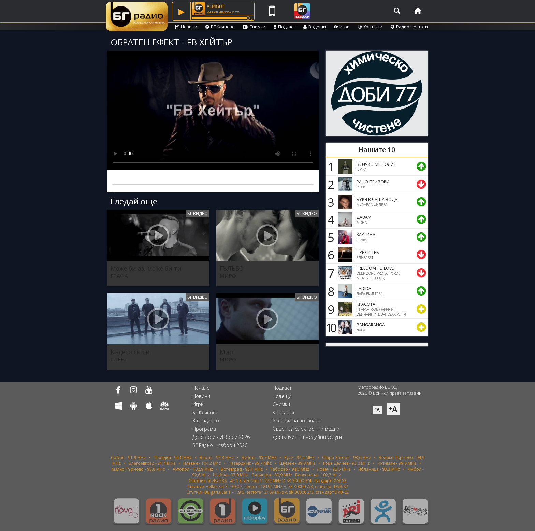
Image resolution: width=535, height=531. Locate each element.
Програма (204, 429)
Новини (186, 27)
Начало (201, 388)
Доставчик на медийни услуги (307, 437)
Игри (342, 27)
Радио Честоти (409, 27)
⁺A (393, 409)
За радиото (205, 420)
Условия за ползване (297, 420)
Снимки (254, 27)
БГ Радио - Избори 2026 (219, 445)
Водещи (314, 27)
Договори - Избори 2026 (221, 437)
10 (330, 327)
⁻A (377, 410)
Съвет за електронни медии (306, 429)
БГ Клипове (220, 27)
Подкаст (284, 27)
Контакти (370, 27)
